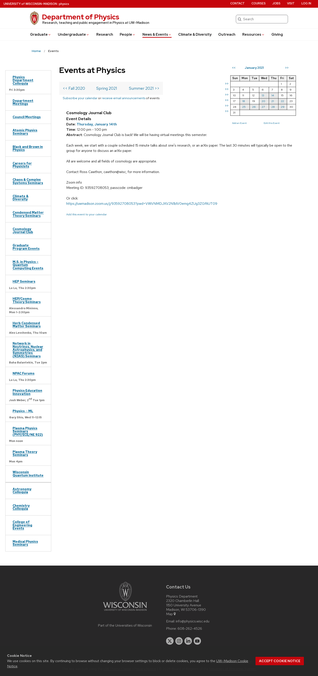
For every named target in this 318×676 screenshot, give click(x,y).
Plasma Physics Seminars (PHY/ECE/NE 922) (28, 431)
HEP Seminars (24, 281)
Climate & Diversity (195, 34)
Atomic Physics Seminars (25, 131)
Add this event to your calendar (86, 214)
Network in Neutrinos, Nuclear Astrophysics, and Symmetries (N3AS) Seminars (28, 349)
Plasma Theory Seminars (25, 453)
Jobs (276, 3)
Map (171, 614)
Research (104, 34)
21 (272, 101)
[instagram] (179, 641)
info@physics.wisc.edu (192, 621)
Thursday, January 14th (97, 124)
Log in (306, 3)
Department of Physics (80, 17)
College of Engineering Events (22, 525)
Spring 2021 (106, 88)
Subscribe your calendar (80, 98)
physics (64, 4)
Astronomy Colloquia (22, 490)
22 (282, 101)
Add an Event (239, 123)
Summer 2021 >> (144, 88)
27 (263, 107)
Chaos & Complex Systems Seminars (28, 181)
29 (282, 107)
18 (244, 101)
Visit (291, 3)
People (128, 34)
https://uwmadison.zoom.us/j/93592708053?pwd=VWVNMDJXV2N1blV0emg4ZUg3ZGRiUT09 (141, 203)
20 (263, 101)
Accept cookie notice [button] (279, 661)
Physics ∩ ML (23, 411)
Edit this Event (272, 123)
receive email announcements (123, 98)
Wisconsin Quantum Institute (28, 473)
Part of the (125, 625)
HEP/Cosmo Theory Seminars (27, 300)
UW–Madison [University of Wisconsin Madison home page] (30, 4)
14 (273, 95)
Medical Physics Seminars (25, 543)
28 (273, 107)
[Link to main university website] (125, 611)
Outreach (226, 34)
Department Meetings (23, 102)
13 (263, 95)
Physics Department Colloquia (23, 80)
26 (254, 107)
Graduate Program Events (26, 246)
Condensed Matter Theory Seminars (28, 214)
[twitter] (170, 641)
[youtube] (197, 641)
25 (244, 107)
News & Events (157, 34)
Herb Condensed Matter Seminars (27, 324)
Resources (253, 34)
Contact (237, 3)
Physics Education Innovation (27, 392)
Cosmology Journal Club (23, 230)
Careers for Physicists (22, 164)
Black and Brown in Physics (28, 148)
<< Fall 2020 (74, 88)
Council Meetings (27, 117)
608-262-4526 (190, 628)
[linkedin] (188, 641)
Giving (277, 34)
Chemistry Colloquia (21, 507)
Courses (259, 3)
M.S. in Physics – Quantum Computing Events (28, 265)
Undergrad (73, 34)
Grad (40, 34)
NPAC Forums (23, 373)
